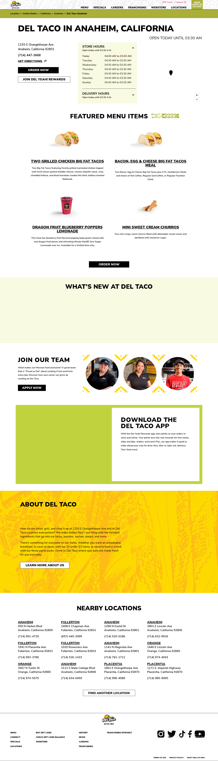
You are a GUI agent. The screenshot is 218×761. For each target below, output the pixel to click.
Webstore (158, 7)
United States (30, 13)
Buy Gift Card (43, 732)
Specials (99, 7)
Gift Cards (168, 2)
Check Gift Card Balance (50, 737)
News (82, 737)
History (83, 732)
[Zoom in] (197, 95)
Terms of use (159, 757)
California (45, 13)
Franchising (137, 7)
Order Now (109, 264)
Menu (84, 7)
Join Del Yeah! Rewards (44, 79)
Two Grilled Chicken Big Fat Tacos (67, 161)
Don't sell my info (196, 757)
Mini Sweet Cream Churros (150, 227)
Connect (15, 737)
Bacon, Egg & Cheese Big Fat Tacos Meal (150, 163)
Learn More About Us (45, 565)
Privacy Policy (176, 757)
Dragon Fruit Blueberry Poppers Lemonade (67, 229)
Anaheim (58, 13)
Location (14, 13)
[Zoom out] (197, 99)
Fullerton (70, 622)
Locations (178, 7)
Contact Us (181, 2)
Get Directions (30, 61)
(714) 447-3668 (29, 55)
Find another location (109, 693)
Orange (154, 643)
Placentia (113, 664)
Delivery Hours (95, 94)
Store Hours (93, 46)
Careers (117, 7)
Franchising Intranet (119, 732)
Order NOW (38, 70)
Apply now (32, 388)
